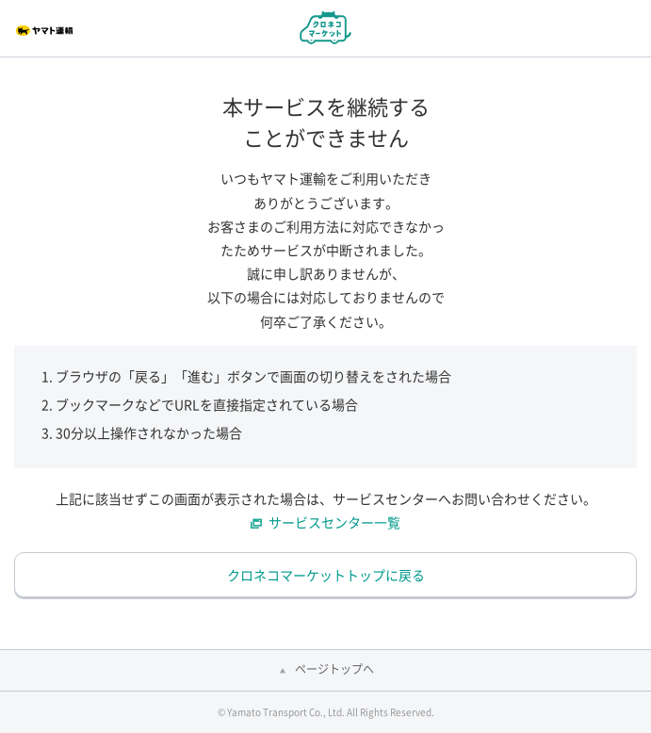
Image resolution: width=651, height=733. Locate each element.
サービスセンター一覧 (334, 522)
